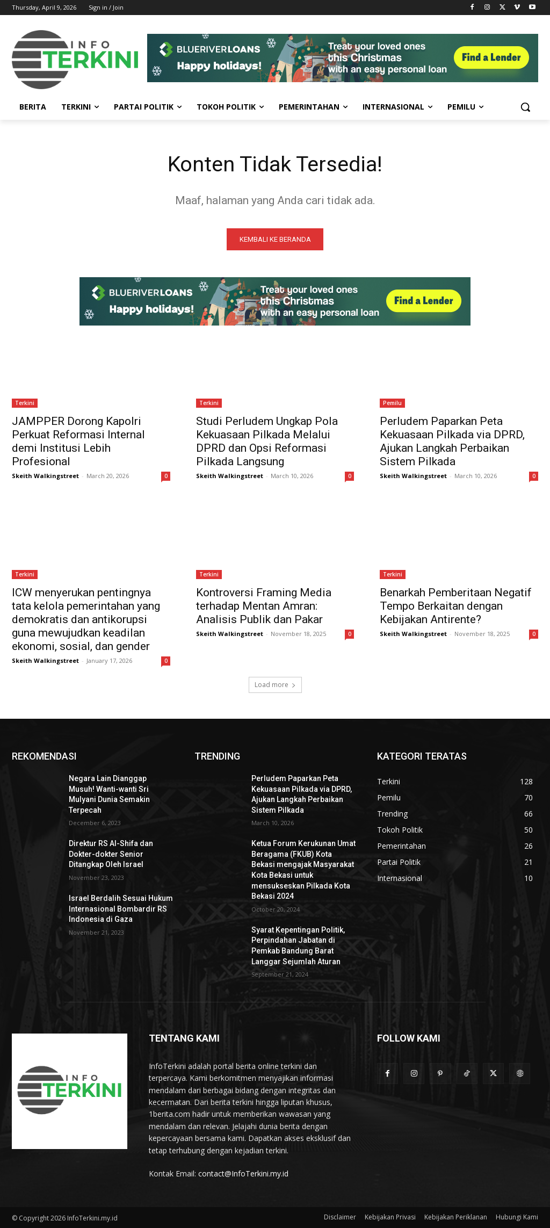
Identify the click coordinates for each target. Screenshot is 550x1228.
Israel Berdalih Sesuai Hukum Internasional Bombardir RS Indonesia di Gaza (121, 909)
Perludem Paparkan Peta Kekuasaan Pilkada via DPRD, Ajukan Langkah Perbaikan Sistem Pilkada (452, 441)
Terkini (24, 403)
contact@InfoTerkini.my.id (243, 1174)
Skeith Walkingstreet (45, 476)
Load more (275, 685)
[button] (525, 107)
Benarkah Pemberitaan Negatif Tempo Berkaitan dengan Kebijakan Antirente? (456, 607)
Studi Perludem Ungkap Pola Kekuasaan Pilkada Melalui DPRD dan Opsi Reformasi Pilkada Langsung (267, 441)
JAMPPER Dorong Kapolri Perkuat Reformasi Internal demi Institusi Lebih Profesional (78, 441)
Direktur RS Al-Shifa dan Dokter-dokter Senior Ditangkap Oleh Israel (111, 854)
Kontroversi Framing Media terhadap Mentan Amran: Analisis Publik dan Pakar (263, 607)
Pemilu (392, 403)
